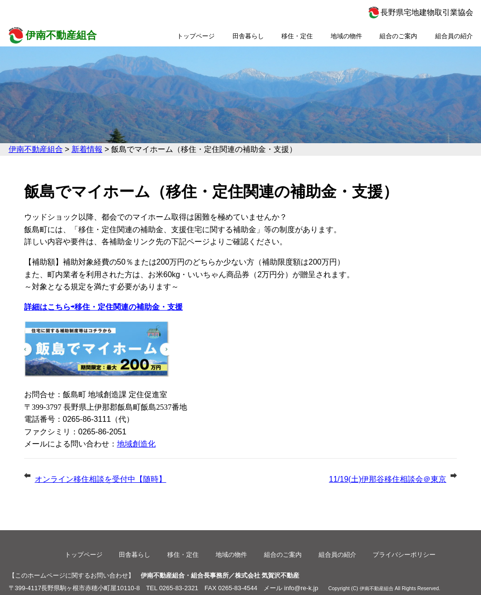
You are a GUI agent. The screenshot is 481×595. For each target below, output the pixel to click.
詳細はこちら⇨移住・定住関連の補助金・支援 (103, 307)
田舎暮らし (248, 36)
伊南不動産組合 (61, 35)
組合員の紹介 (454, 36)
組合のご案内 (398, 36)
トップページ (196, 36)
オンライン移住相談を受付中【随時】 (100, 479)
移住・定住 (297, 36)
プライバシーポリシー (404, 554)
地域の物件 (346, 36)
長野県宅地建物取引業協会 (426, 12)
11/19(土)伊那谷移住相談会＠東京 (388, 479)
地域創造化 (136, 444)
